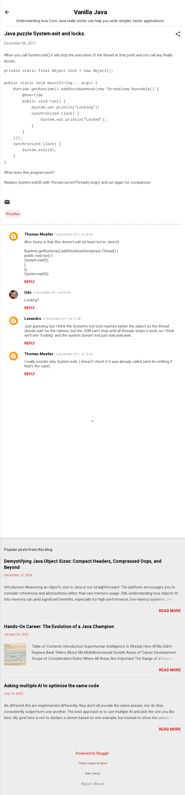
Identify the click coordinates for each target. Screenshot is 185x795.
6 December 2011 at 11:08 (61, 319)
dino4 (103, 763)
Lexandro (32, 318)
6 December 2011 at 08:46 (52, 292)
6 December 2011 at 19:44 (74, 354)
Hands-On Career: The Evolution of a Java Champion (59, 626)
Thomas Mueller (38, 234)
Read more (170, 611)
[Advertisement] (92, 494)
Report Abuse (92, 784)
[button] (178, 34)
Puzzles (12, 214)
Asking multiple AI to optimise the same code (51, 685)
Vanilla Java (90, 12)
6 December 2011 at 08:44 (74, 234)
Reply (29, 282)
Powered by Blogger (92, 753)
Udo (27, 292)
